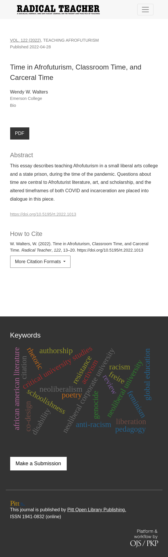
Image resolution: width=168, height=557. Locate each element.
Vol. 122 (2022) (25, 40)
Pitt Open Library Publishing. (96, 509)
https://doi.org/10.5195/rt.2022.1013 (43, 214)
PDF (19, 133)
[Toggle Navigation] (145, 9)
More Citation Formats (38, 261)
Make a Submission (38, 463)
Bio (13, 105)
